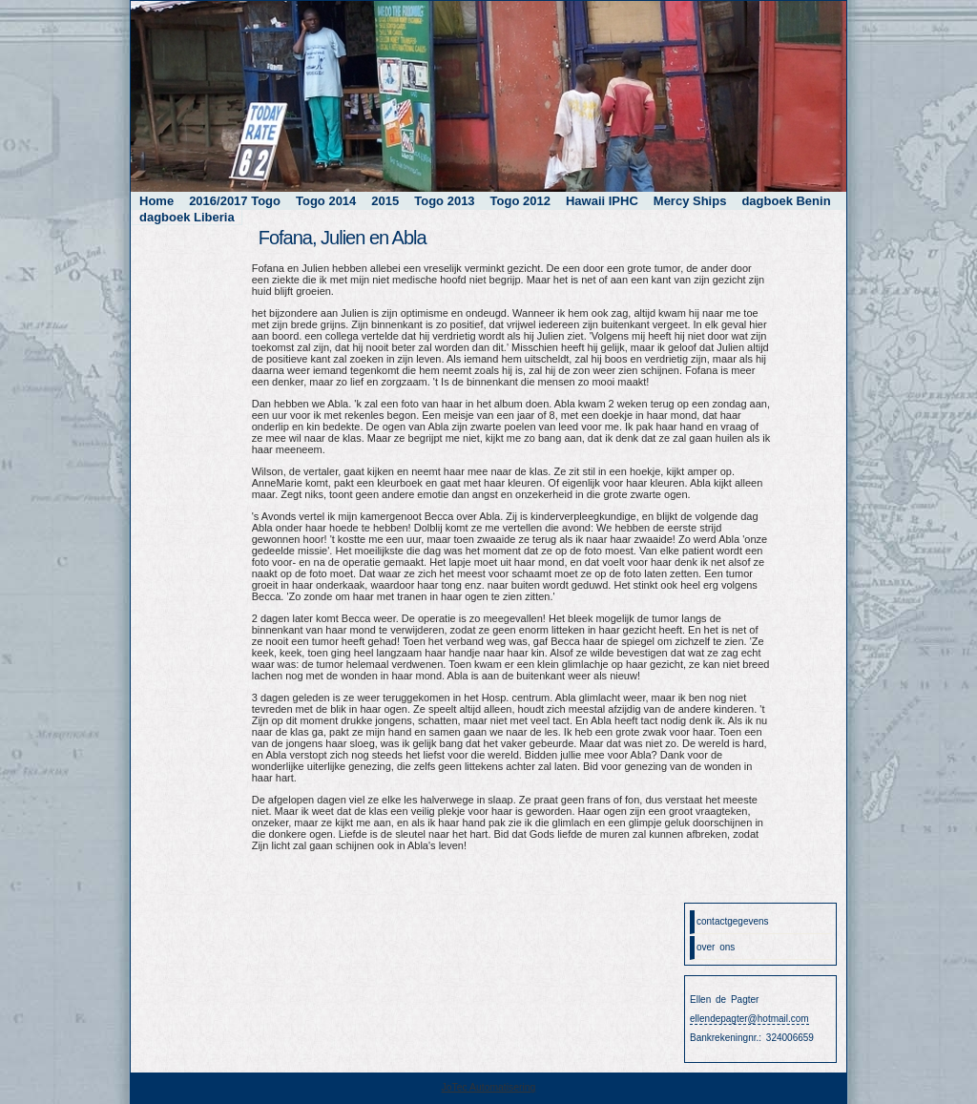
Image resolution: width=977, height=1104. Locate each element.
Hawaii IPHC (602, 201)
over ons (715, 947)
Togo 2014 (326, 201)
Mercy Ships (690, 201)
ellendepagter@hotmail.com (749, 1018)
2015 (385, 201)
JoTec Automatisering (489, 1087)
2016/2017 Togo (235, 201)
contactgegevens (732, 921)
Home (156, 201)
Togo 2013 (444, 201)
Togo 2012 (520, 201)
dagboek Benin (785, 201)
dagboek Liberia (187, 217)
